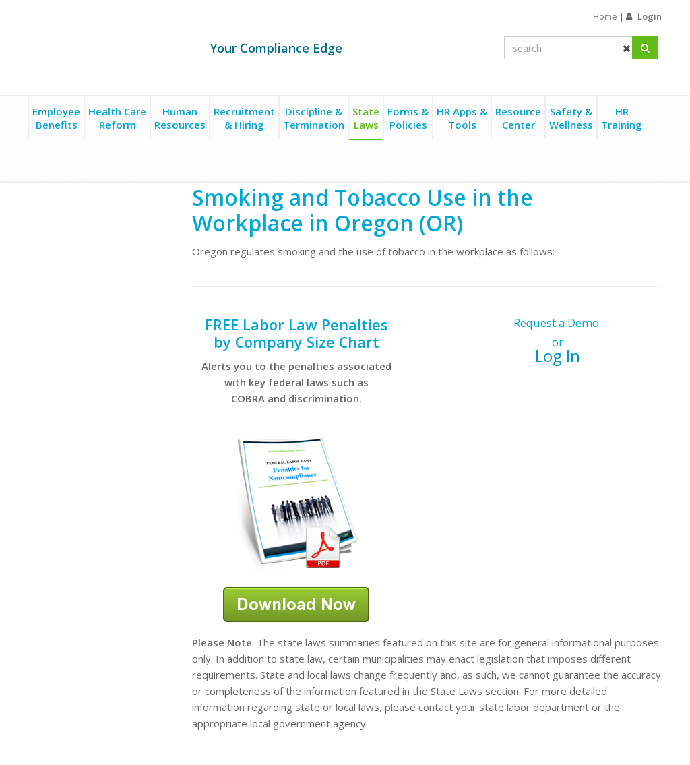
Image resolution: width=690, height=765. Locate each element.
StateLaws (365, 117)
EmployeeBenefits (56, 117)
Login (649, 16)
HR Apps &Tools (462, 117)
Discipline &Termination (313, 117)
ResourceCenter (518, 117)
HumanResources (180, 117)
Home (605, 16)
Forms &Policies (408, 117)
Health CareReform (117, 117)
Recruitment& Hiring (244, 117)
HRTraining (621, 117)
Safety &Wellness (571, 117)
